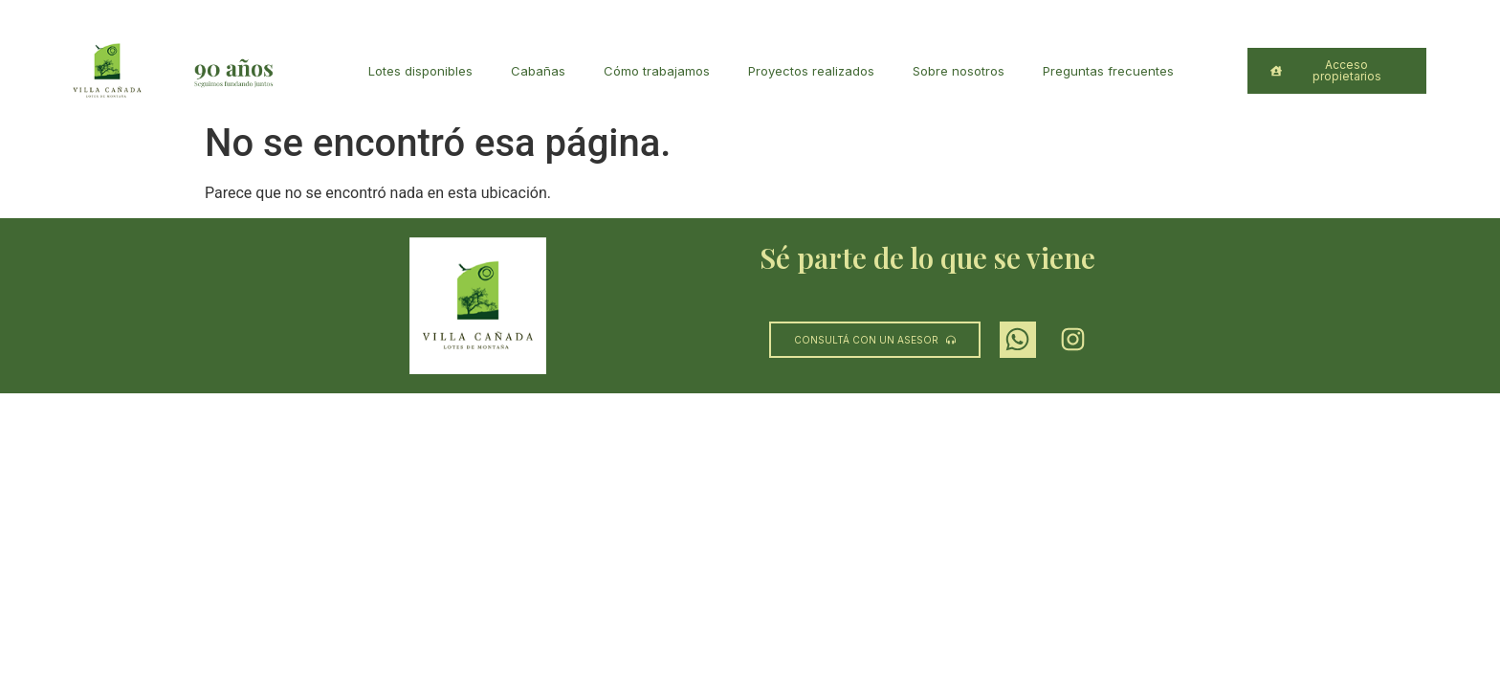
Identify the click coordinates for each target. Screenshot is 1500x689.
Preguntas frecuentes (1108, 70)
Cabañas (538, 70)
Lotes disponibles (420, 70)
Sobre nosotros (958, 70)
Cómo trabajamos (657, 70)
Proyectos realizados (811, 70)
